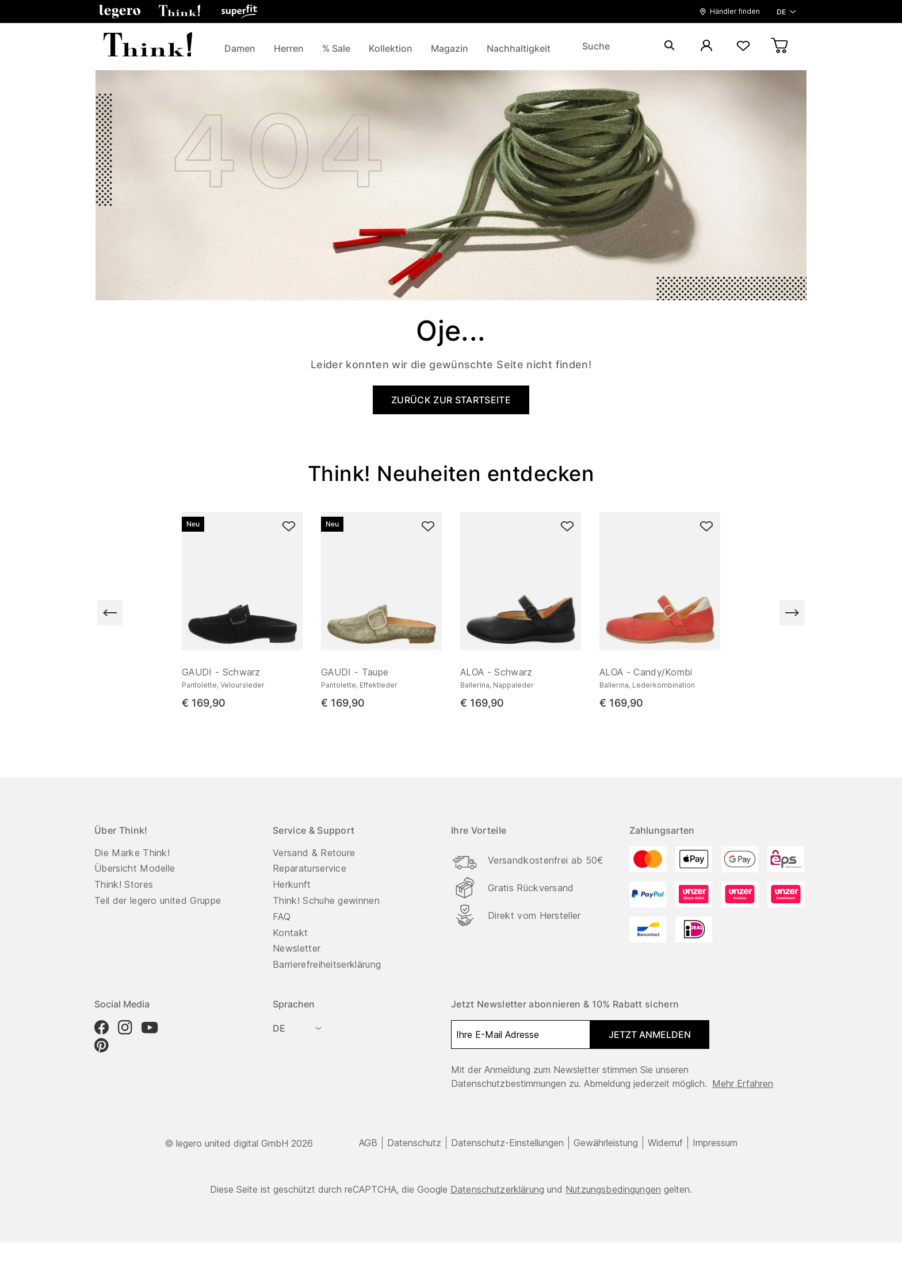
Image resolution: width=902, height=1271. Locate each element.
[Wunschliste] (743, 46)
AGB (368, 1142)
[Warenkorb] (780, 46)
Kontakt (290, 932)
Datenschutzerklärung (497, 1189)
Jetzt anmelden (650, 1034)
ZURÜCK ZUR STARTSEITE (451, 400)
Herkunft (292, 884)
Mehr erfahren (742, 1083)
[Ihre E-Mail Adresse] (520, 1034)
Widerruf (665, 1142)
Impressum (715, 1142)
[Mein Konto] (706, 46)
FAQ (282, 916)
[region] (451, 613)
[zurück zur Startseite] (148, 46)
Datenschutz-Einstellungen (507, 1142)
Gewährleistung (606, 1142)
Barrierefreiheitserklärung (327, 964)
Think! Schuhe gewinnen (326, 900)
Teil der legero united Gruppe (157, 900)
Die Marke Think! (132, 852)
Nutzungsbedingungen (613, 1189)
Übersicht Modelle (134, 868)
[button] (120, 11)
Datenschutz (414, 1142)
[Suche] (628, 46)
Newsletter (296, 948)
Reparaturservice (309, 868)
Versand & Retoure (314, 852)
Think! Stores (123, 884)
